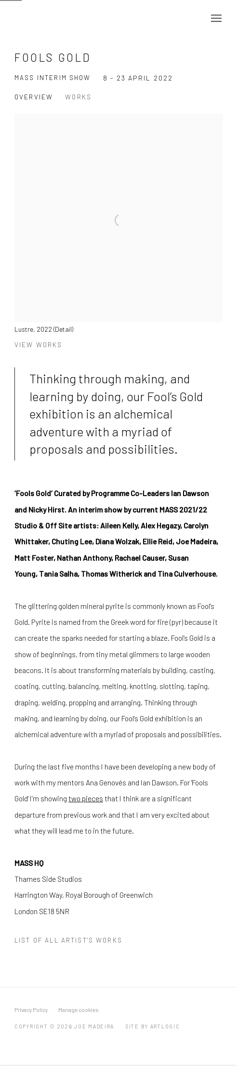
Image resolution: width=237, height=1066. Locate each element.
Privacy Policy (31, 1009)
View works (38, 345)
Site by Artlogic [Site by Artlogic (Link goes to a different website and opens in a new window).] (153, 1026)
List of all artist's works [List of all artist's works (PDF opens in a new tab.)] (68, 940)
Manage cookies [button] (78, 1009)
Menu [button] (215, 19)
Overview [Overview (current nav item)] (33, 97)
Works (78, 97)
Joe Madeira (48, 18)
